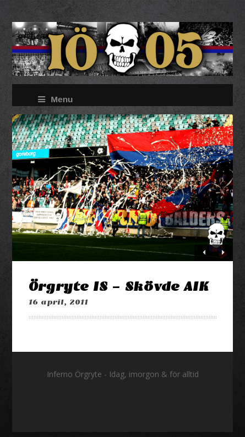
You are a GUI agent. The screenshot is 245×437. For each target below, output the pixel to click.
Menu (55, 99)
